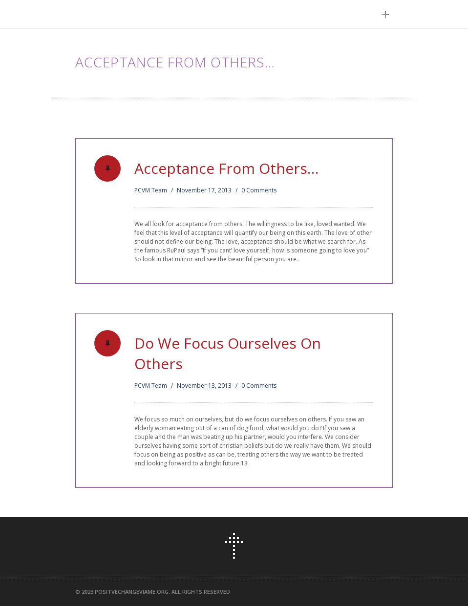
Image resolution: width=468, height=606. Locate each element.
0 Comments (259, 190)
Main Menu (388, 14)
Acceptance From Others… (226, 168)
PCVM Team (150, 190)
